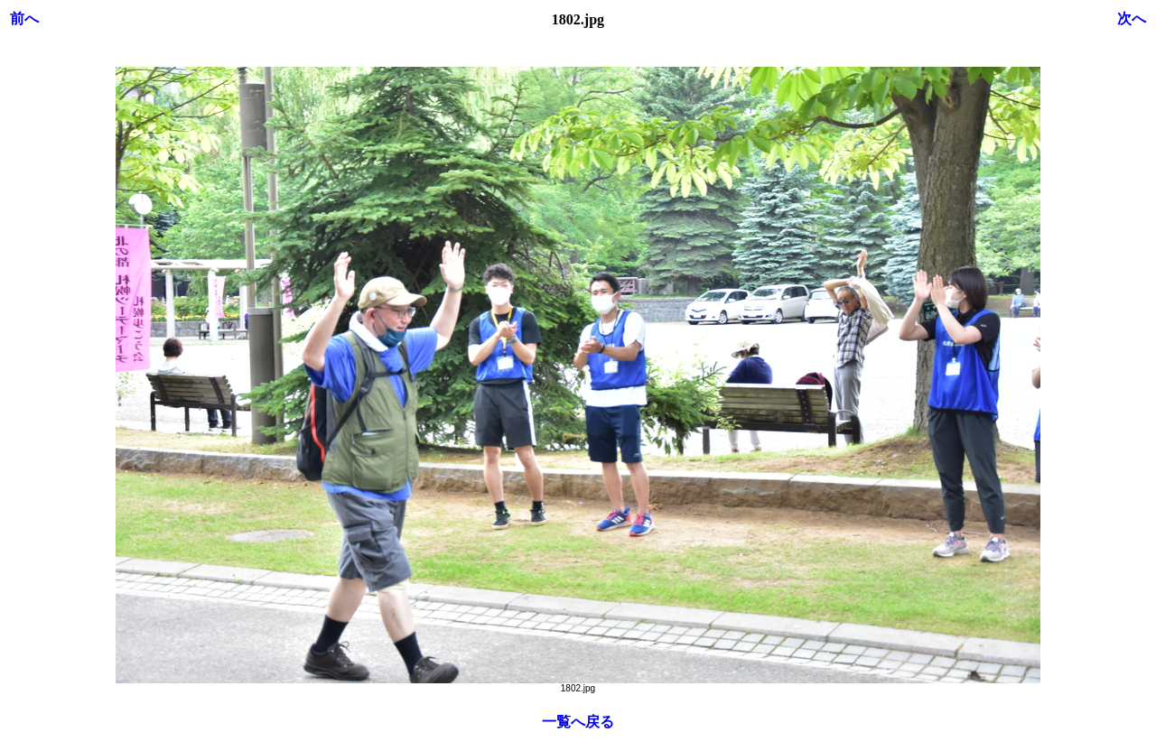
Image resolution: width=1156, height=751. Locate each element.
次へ (1131, 18)
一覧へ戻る (578, 721)
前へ (24, 18)
